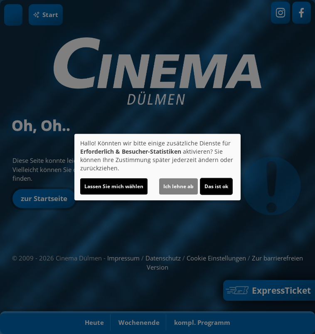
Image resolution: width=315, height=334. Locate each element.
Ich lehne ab (178, 186)
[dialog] (157, 167)
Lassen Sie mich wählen (113, 186)
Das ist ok (216, 186)
